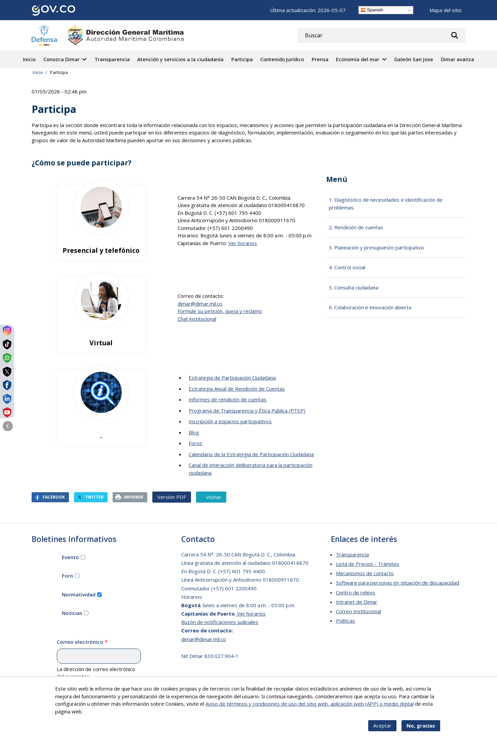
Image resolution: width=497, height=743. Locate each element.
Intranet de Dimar (356, 601)
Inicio (29, 59)
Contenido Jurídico (282, 59)
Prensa (320, 59)
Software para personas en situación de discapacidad (397, 582)
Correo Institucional (358, 611)
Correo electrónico (80, 641)
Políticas (345, 620)
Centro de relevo (355, 592)
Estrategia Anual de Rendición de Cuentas (237, 388)
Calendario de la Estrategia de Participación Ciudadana (251, 454)
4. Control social (347, 267)
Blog (194, 432)
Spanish (371, 10)
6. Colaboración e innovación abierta (370, 307)
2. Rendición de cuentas (356, 227)
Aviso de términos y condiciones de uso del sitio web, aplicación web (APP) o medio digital (309, 703)
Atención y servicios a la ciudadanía (180, 59)
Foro (67, 575)
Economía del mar (357, 59)
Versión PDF (171, 497)
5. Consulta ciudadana (353, 287)
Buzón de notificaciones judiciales (219, 622)
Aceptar (382, 725)
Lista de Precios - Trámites (367, 563)
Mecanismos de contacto (365, 573)
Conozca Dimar (61, 59)
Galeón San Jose (413, 59)
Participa (242, 59)
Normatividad (78, 594)
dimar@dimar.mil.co (200, 303)
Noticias (72, 613)
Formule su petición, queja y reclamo (220, 311)
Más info (94, 711)
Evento (70, 557)
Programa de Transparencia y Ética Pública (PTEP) (247, 410)
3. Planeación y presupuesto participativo (376, 247)
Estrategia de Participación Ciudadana (232, 377)
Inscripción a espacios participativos (230, 421)
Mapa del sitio (445, 10)
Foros (195, 443)
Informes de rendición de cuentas (227, 399)
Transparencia (112, 59)
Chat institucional (197, 318)
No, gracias (421, 725)
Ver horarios (242, 243)
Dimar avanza (457, 59)
